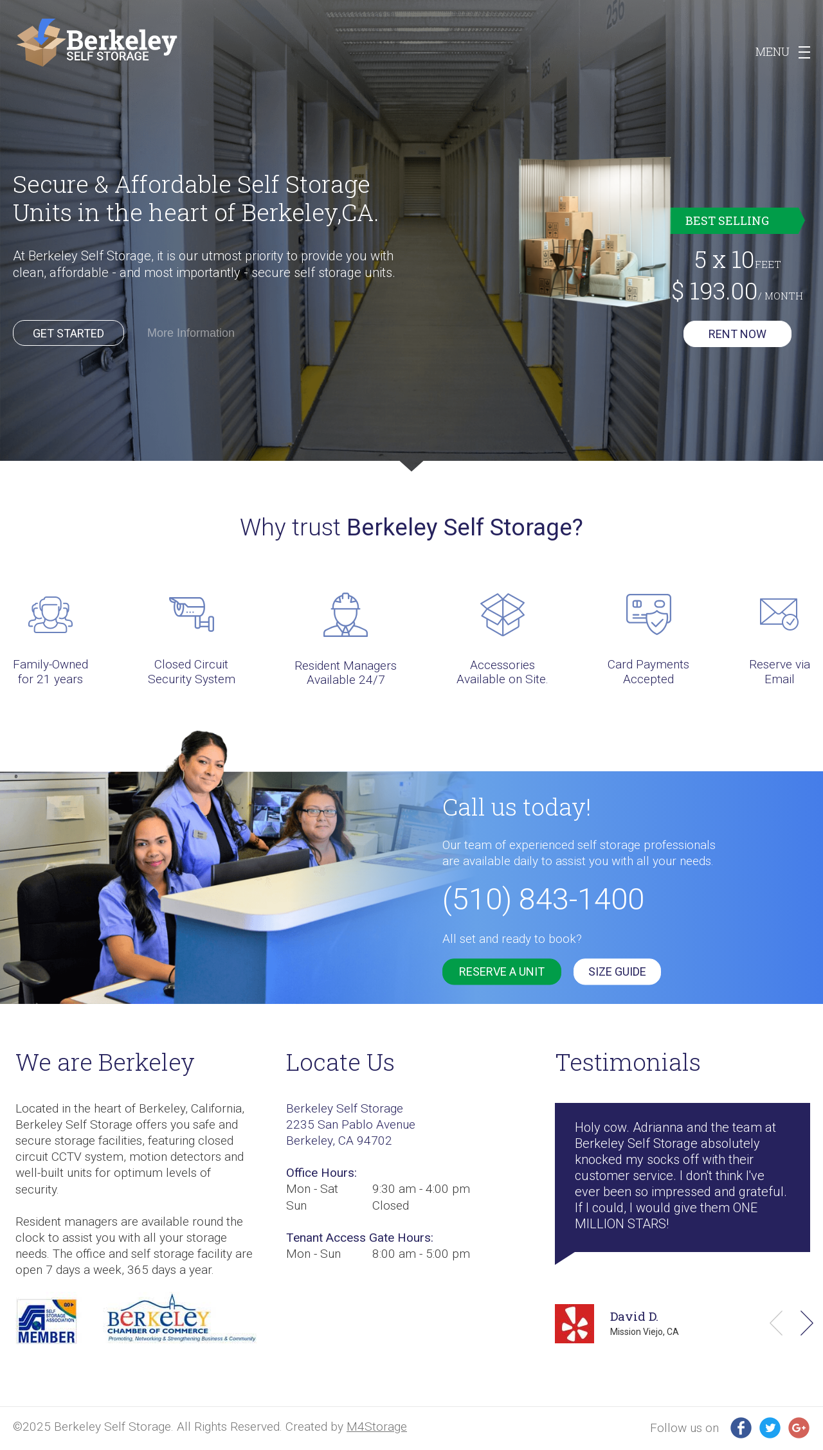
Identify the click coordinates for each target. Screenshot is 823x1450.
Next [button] (806, 1323)
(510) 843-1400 (543, 899)
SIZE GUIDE (617, 971)
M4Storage (377, 1426)
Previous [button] (776, 1323)
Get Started (68, 333)
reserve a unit (502, 971)
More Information (191, 333)
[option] (411, 236)
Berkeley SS (96, 43)
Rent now (737, 334)
